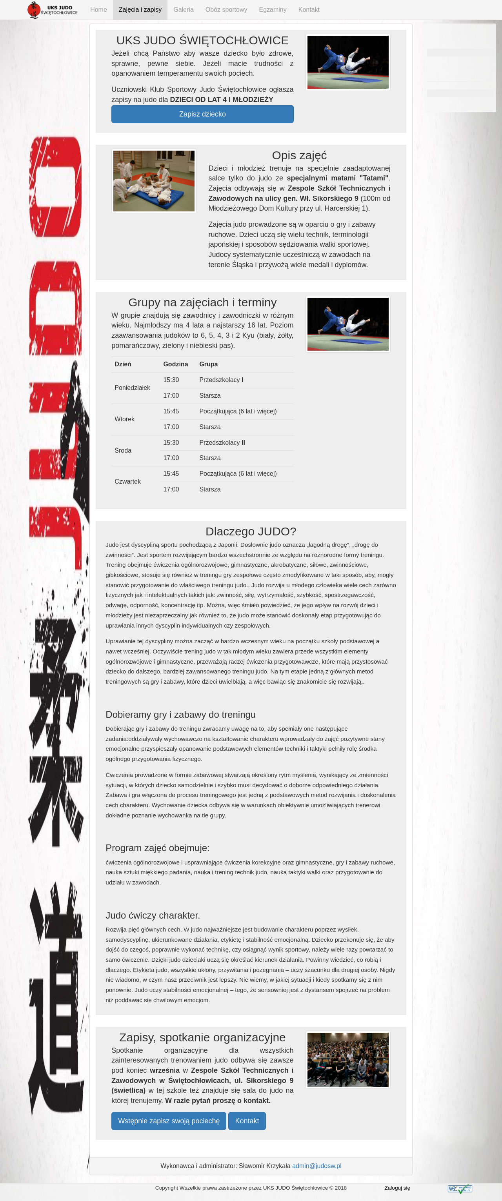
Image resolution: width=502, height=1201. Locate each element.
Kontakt (309, 9)
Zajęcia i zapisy (140, 9)
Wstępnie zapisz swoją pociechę (169, 1121)
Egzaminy (273, 9)
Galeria (183, 9)
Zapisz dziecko (202, 114)
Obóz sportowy (226, 9)
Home (98, 9)
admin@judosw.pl (317, 1166)
